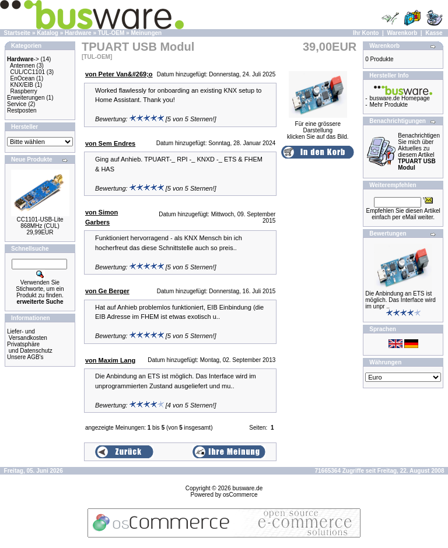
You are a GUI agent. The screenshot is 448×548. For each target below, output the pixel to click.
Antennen (22, 65)
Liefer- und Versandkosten (27, 334)
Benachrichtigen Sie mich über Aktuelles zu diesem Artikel (419, 151)
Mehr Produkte (389, 104)
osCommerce (240, 494)
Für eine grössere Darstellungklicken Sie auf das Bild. (318, 127)
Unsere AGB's (25, 357)
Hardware (78, 33)
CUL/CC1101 (27, 72)
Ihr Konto (366, 33)
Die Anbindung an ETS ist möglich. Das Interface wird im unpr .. (400, 300)
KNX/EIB (21, 85)
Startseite (17, 33)
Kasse (433, 33)
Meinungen (146, 33)
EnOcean (22, 78)
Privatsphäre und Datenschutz (29, 347)
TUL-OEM (111, 33)
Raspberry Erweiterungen (25, 94)
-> (23, 59)
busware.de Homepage (400, 98)
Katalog (47, 33)
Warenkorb (402, 33)
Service (16, 104)
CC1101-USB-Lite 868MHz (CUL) (39, 222)
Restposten (22, 110)
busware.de (248, 488)
